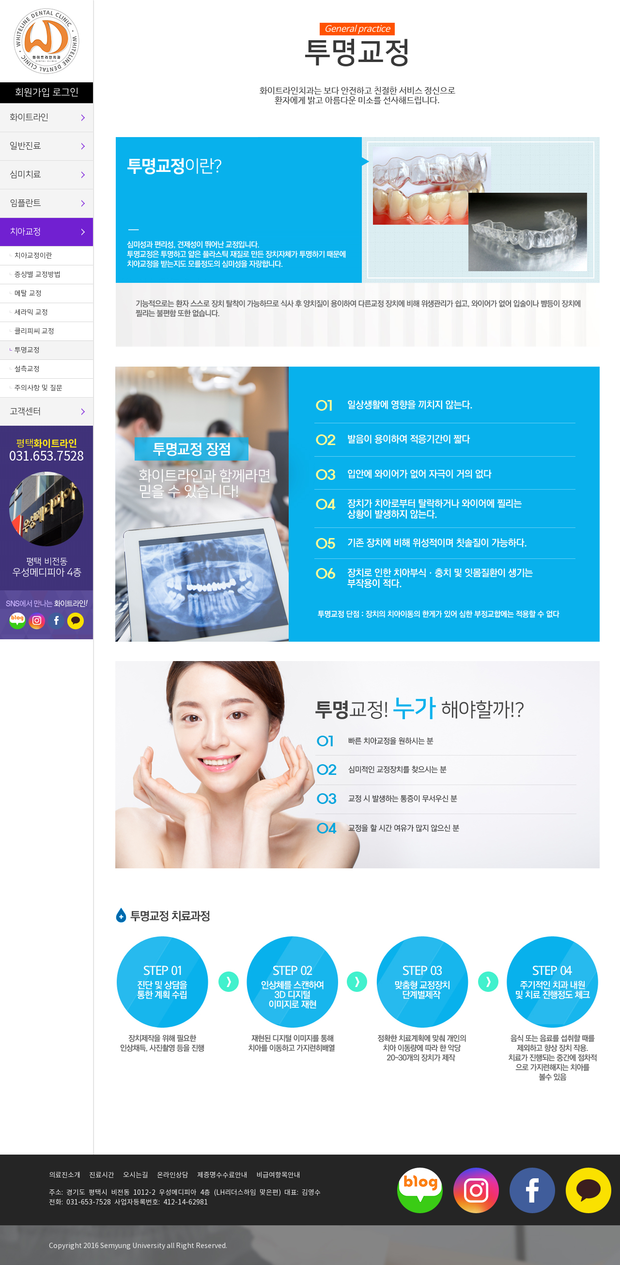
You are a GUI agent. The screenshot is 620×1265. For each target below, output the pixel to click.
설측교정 (27, 369)
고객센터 (25, 412)
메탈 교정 (28, 293)
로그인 (65, 92)
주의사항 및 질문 (38, 388)
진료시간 (101, 1175)
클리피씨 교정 (34, 331)
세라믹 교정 (31, 312)
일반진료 (25, 146)
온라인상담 (172, 1175)
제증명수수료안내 (222, 1175)
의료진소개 (64, 1175)
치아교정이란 (33, 256)
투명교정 (27, 350)
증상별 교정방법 (38, 274)
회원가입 (32, 92)
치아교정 (25, 232)
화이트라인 (29, 118)
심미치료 (25, 175)
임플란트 (25, 203)
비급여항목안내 (278, 1175)
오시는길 (135, 1175)
